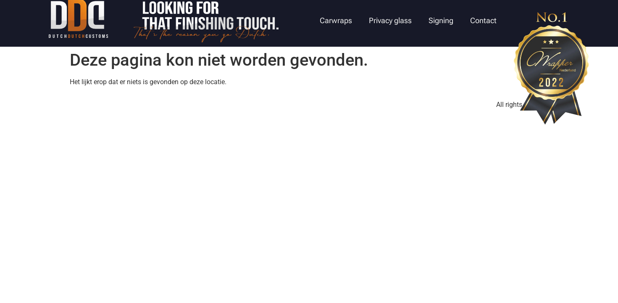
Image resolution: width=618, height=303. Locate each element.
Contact (483, 20)
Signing (441, 20)
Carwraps (336, 20)
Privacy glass (390, 20)
